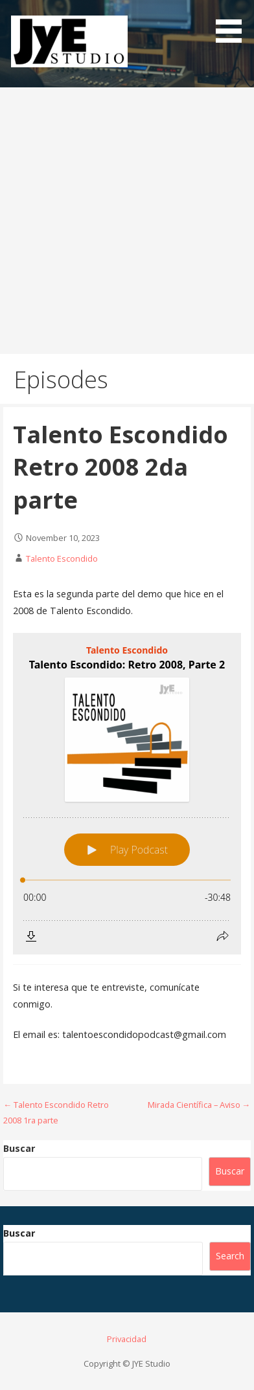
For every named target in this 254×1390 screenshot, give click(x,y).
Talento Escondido (62, 558)
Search (230, 1256)
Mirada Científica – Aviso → (199, 1104)
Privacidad (126, 1339)
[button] (233, 23)
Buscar (19, 1148)
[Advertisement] (127, 221)
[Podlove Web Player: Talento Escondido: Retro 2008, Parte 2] (127, 793)
